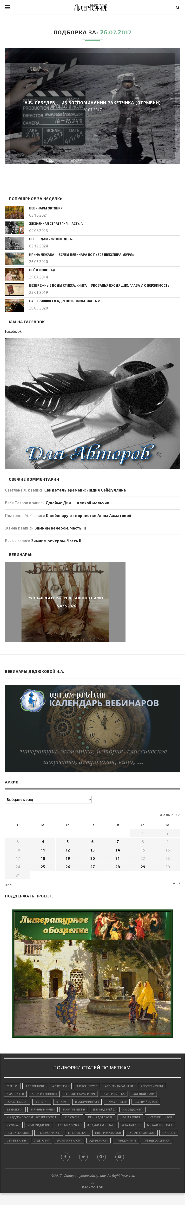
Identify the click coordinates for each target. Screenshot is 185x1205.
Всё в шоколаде (42, 269)
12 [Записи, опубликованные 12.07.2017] (68, 850)
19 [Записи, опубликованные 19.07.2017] (68, 858)
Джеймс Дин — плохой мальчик (77, 503)
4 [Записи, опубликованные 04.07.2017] (43, 841)
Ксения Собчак (103, 1127)
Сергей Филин (109, 1143)
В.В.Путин (43, 1102)
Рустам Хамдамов (55, 1143)
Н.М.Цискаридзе (79, 1135)
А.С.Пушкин (62, 1086)
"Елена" (12, 1086)
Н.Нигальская (140, 1135)
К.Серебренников (19, 1127)
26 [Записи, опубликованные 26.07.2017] (68, 867)
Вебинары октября (44, 208)
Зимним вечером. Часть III (60, 528)
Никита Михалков (20, 1143)
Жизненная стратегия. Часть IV (54, 223)
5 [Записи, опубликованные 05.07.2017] (67, 841)
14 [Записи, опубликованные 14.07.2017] (117, 850)
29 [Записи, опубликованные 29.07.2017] (143, 867)
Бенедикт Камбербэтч (83, 1094)
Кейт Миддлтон (73, 1127)
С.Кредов (83, 1143)
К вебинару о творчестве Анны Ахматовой (88, 515)
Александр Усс (89, 1086)
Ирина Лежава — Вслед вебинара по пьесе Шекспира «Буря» (77, 254)
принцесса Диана (76, 1152)
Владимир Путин (90, 1102)
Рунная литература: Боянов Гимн (65, 597)
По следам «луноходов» (49, 238)
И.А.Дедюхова (139, 1111)
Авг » (176, 883)
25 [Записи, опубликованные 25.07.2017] (43, 867)
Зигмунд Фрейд (109, 1111)
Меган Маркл (16, 1135)
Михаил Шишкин (46, 1135)
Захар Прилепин (77, 1111)
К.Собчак (46, 1127)
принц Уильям (44, 1152)
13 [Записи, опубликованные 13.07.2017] (92, 850)
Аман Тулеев (16, 1094)
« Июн (9, 884)
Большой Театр (149, 1094)
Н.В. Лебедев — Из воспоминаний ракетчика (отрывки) (92, 102)
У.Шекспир (134, 1143)
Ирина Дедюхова (104, 1119)
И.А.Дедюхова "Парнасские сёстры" (33, 1119)
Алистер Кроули (157, 1086)
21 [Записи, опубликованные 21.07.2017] (117, 858)
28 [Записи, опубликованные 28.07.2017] (117, 867)
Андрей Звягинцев (46, 1094)
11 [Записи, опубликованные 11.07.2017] (43, 850)
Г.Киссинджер (122, 1102)
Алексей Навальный (122, 1086)
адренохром (16, 1152)
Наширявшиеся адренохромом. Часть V (61, 301)
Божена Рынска (119, 1094)
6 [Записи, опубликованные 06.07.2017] (92, 841)
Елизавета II (15, 1111)
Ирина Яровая (135, 1119)
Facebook (13, 331)
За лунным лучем (45, 1111)
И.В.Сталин (75, 1119)
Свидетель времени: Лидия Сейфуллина (85, 490)
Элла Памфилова (164, 1143)
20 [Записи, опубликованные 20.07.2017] (92, 858)
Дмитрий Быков (152, 1102)
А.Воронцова (36, 1086)
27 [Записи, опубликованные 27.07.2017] (92, 867)
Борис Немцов (17, 1102)
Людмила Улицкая (137, 1127)
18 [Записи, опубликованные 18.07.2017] (43, 858)
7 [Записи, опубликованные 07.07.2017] (118, 841)
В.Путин (64, 1102)
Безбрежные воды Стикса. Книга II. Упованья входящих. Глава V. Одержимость (93, 285)
